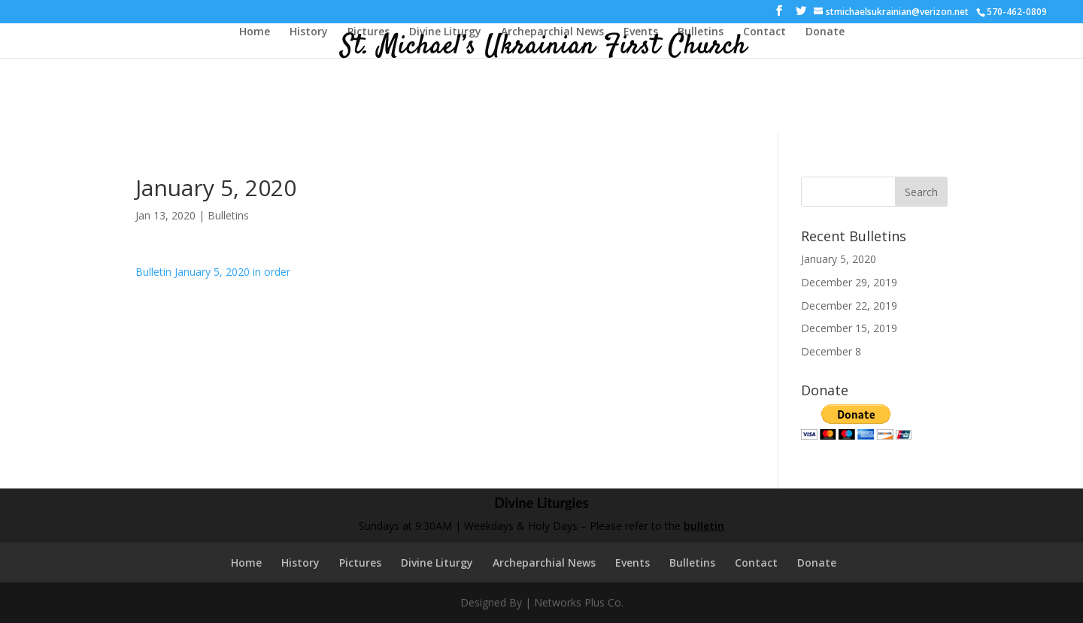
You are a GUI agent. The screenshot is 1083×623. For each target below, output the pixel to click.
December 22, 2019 (849, 305)
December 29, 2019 (849, 282)
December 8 (831, 351)
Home (254, 32)
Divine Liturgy (445, 32)
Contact (764, 32)
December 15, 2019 (849, 328)
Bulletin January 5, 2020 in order (212, 272)
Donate (825, 32)
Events (640, 32)
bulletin (704, 526)
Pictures (368, 32)
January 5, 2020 (838, 259)
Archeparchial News (552, 32)
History (309, 32)
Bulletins (701, 32)
